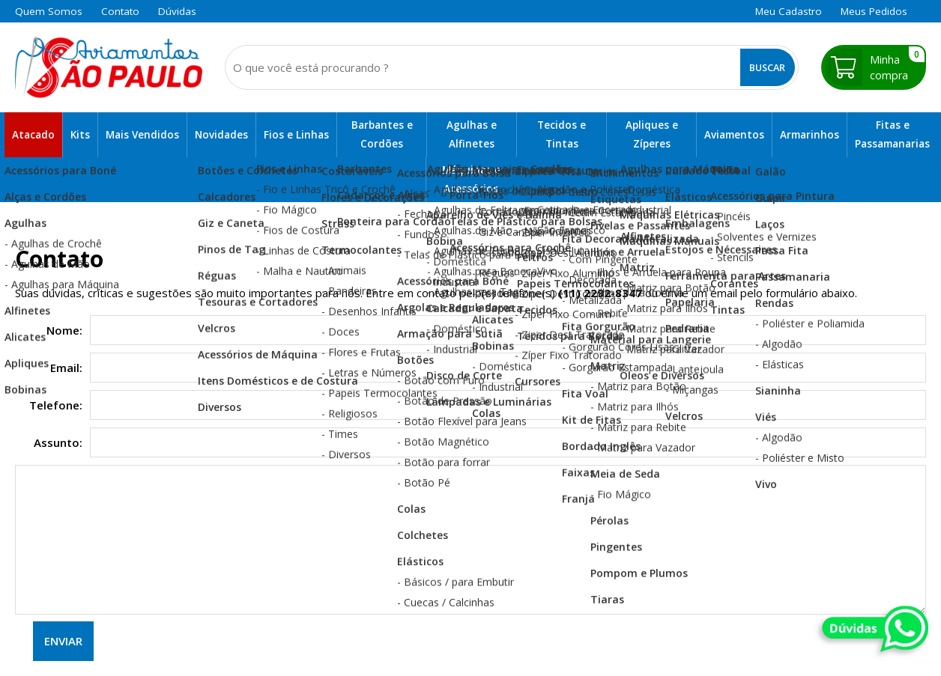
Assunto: (58, 442)
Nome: (64, 330)
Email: (66, 367)
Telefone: (55, 405)
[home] (108, 68)
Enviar (63, 640)
